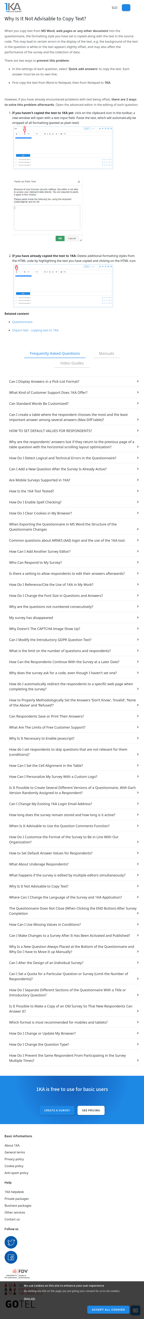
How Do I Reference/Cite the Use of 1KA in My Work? (51, 584)
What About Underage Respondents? (39, 864)
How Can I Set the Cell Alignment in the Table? (46, 765)
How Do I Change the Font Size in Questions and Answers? (56, 595)
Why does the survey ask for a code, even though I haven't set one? (63, 673)
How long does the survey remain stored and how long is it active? (62, 815)
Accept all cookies (108, 1309)
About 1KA (12, 1145)
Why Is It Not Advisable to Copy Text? (38, 886)
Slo (114, 8)
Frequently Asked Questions (55, 353)
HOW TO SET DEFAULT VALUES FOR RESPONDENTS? (50, 430)
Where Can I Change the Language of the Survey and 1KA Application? (65, 897)
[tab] (55, 353)
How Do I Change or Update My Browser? (42, 1033)
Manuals (106, 353)
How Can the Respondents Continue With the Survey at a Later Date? (64, 662)
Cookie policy (14, 1166)
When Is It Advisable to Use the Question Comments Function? (59, 826)
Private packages (17, 1199)
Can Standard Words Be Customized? (39, 403)
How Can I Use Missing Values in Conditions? (45, 924)
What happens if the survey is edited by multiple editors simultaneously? (67, 875)
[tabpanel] (72, 721)
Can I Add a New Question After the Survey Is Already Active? (58, 469)
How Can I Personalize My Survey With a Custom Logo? (53, 776)
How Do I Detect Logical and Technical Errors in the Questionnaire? (62, 458)
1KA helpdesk (14, 1192)
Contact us (12, 1219)
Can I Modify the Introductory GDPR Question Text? (50, 639)
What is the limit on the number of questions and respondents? (60, 650)
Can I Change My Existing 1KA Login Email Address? (50, 803)
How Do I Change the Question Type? (39, 1044)
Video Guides (72, 363)
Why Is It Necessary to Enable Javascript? (41, 738)
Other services (15, 1212)
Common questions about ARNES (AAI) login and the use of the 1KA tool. (67, 540)
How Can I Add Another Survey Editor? (39, 551)
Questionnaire (22, 322)
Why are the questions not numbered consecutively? (51, 606)
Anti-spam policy (16, 1173)
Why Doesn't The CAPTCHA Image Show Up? (44, 628)
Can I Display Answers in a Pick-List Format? (44, 381)
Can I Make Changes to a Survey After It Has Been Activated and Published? (69, 935)
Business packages (18, 1205)
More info (29, 1298)
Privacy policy (14, 1159)
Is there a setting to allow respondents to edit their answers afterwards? (67, 573)
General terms (15, 1152)
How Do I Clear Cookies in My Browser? (40, 513)
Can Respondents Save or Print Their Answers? (46, 716)
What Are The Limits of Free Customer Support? (47, 727)
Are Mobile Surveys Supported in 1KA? (39, 480)
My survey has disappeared (31, 617)
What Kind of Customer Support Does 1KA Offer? (48, 392)
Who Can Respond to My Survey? (35, 562)
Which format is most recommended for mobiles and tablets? (58, 1022)
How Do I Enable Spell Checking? (35, 502)
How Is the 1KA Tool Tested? (31, 491)
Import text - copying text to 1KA (35, 330)
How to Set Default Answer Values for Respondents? (50, 853)
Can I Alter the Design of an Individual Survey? (46, 962)
